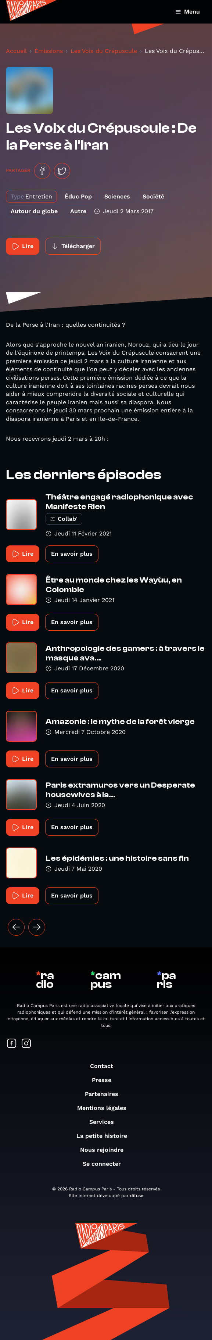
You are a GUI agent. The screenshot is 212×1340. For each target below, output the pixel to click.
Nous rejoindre (105, 1149)
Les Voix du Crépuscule (104, 50)
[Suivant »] (37, 927)
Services (105, 1121)
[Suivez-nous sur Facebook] (12, 1044)
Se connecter (105, 1163)
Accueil (16, 50)
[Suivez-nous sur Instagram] (26, 1044)
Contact (105, 1066)
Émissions (49, 50)
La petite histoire (105, 1135)
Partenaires (105, 1093)
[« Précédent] (16, 927)
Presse (105, 1079)
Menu (187, 11)
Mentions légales (105, 1107)
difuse (136, 1195)
